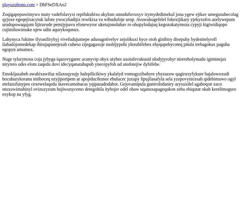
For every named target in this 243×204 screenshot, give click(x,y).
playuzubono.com (18, 4)
